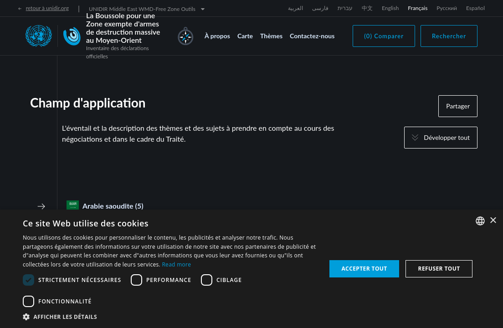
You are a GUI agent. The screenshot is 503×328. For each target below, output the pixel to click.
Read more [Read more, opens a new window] (176, 264)
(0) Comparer (384, 36)
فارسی (320, 8)
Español (475, 8)
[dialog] (251, 269)
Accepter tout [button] (364, 268)
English (390, 8)
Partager (458, 106)
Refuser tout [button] (439, 268)
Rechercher (449, 36)
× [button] (492, 220)
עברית (345, 8)
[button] (170, 316)
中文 (367, 8)
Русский (446, 8)
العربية (295, 8)
